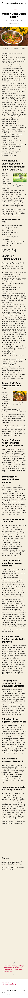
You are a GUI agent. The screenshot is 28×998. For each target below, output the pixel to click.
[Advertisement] (14, 840)
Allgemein (14, 10)
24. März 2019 (15, 23)
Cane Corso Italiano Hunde (14, 3)
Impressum (5, 982)
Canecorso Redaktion (16, 20)
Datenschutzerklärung (8, 984)
